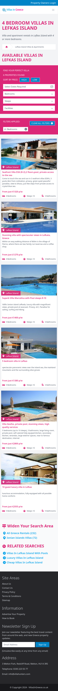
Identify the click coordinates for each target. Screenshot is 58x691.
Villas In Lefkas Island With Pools (27, 553)
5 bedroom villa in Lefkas (14, 361)
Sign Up (42, 644)
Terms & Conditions (11, 596)
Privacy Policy (8, 592)
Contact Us (7, 588)
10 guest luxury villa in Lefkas (17, 487)
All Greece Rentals (18, 533)
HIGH (24, 79)
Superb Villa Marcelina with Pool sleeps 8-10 (24, 298)
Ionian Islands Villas (19, 537)
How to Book (8, 618)
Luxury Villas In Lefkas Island (25, 558)
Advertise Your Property (13, 614)
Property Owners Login (43, 2)
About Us (6, 583)
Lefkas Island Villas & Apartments (29, 47)
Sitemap (6, 600)
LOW (35, 79)
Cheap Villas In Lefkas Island (24, 562)
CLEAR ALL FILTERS (42, 123)
